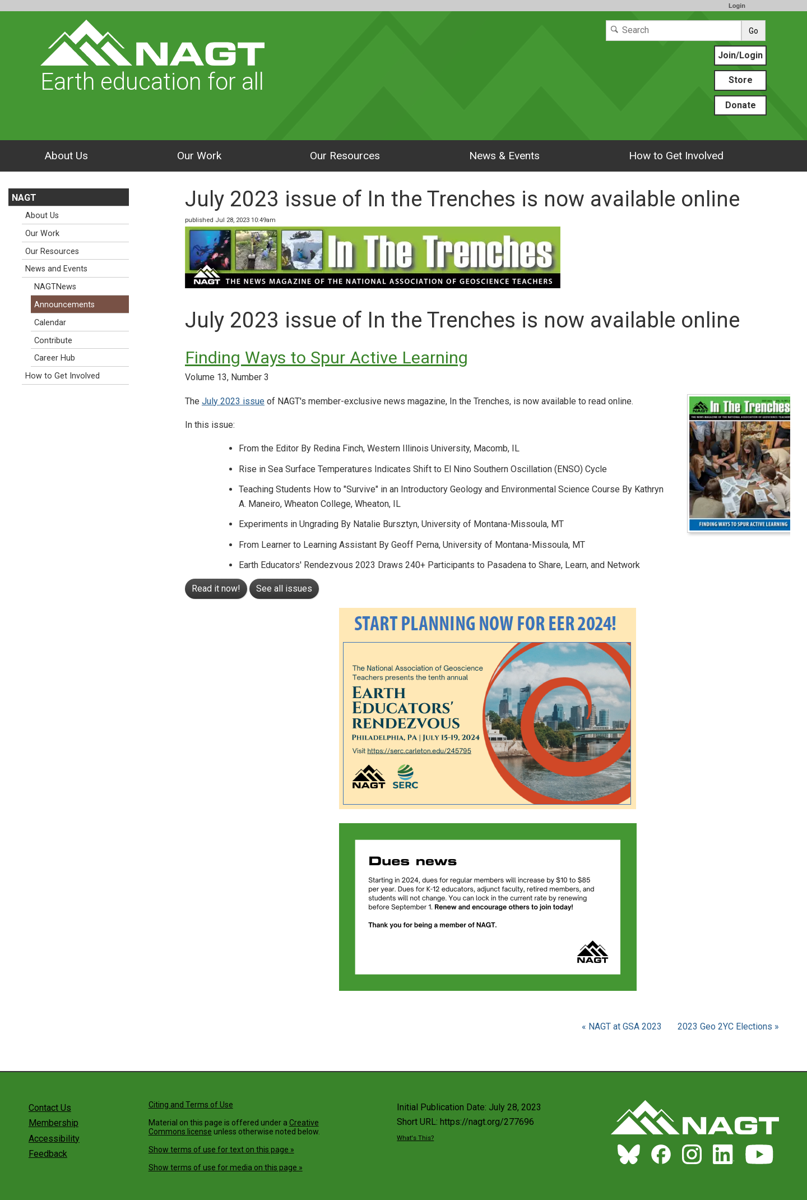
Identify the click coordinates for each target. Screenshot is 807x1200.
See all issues (284, 588)
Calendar (50, 322)
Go (753, 30)
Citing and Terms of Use (191, 1104)
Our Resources (345, 155)
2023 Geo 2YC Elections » (728, 1026)
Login (737, 5)
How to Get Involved (676, 155)
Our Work (199, 155)
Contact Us (50, 1107)
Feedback (48, 1153)
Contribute (53, 340)
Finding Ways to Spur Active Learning (326, 357)
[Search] (673, 30)
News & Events (504, 155)
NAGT (24, 197)
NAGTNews (55, 287)
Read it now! (216, 588)
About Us (66, 155)
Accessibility (54, 1138)
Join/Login (740, 55)
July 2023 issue (233, 401)
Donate (740, 105)
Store (741, 80)
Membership (53, 1123)
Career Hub (54, 358)
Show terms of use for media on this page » (226, 1167)
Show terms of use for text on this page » (221, 1149)
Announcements (64, 305)
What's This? (415, 1138)
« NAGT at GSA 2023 (623, 1026)
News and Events (56, 269)
